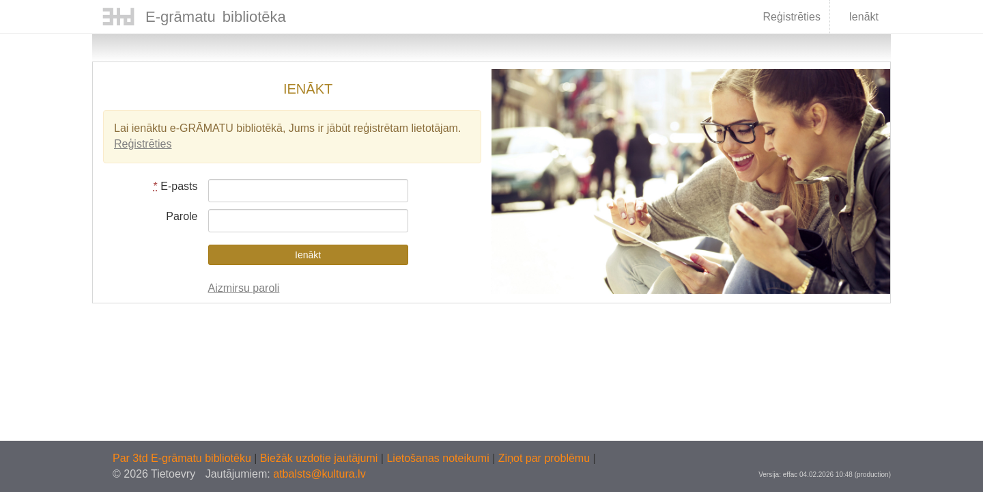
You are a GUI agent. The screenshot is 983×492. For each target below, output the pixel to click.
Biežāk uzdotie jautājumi (320, 458)
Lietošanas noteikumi (439, 458)
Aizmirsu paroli (244, 288)
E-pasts (176, 186)
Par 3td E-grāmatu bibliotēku (183, 458)
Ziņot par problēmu (544, 458)
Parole (181, 216)
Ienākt (855, 18)
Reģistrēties (791, 17)
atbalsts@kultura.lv (319, 474)
